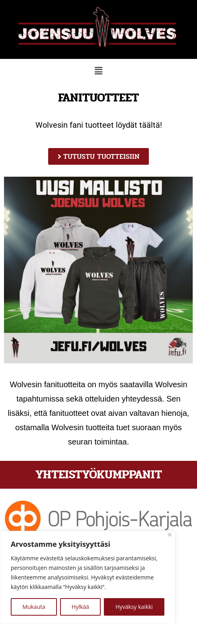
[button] (98, 70)
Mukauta (33, 606)
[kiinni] (170, 534)
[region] (87, 577)
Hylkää (80, 606)
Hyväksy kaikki (134, 606)
